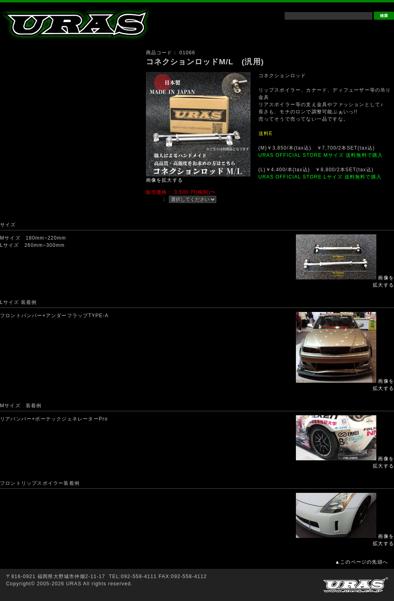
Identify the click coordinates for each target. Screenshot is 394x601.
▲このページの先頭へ (361, 562)
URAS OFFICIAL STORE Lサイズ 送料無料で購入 (320, 177)
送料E (266, 133)
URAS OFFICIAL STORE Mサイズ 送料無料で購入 (321, 155)
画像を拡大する (164, 180)
